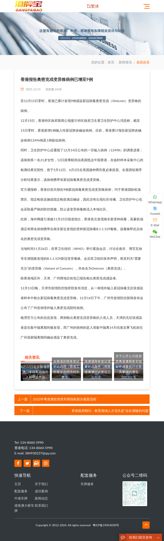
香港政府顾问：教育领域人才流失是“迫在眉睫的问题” (111, 410)
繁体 (95, 6)
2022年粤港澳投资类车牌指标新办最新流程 (64, 399)
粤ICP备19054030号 (106, 520)
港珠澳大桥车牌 (24, 504)
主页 (17, 483)
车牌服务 (87, 483)
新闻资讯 (125, 62)
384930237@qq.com (40, 453)
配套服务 (21, 489)
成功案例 (41, 489)
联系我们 (41, 501)
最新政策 (143, 62)
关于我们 (41, 483)
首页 (111, 62)
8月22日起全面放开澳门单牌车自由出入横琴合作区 (35, 371)
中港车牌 (21, 495)
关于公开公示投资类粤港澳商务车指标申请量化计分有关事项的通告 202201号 (128, 366)
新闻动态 (41, 495)
